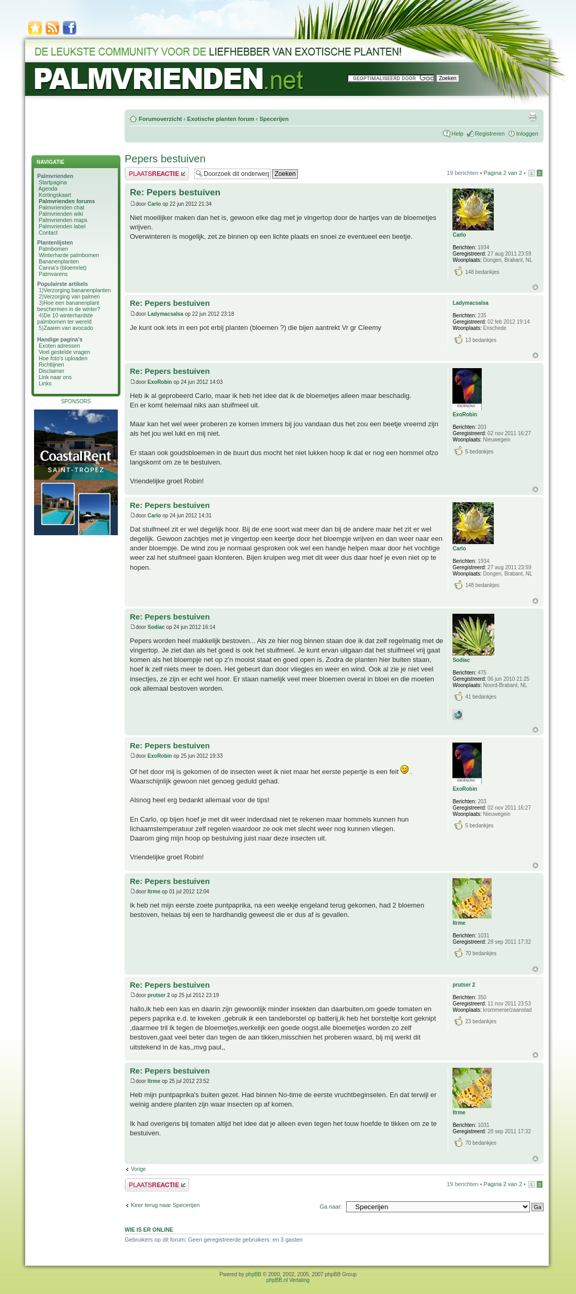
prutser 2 (159, 995)
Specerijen (274, 119)
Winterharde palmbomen (69, 255)
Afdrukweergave (532, 116)
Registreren (490, 133)
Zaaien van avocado (68, 328)
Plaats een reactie (157, 173)
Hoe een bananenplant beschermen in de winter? (68, 306)
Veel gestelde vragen (64, 352)
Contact (48, 232)
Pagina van (503, 173)
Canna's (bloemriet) (62, 267)
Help (457, 133)
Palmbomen (53, 249)
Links (45, 383)
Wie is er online (149, 1229)
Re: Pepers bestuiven (175, 192)
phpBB (253, 1274)
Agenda (47, 188)
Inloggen (527, 133)
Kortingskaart (55, 195)
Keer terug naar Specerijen (165, 1205)
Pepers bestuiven (165, 158)
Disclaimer (51, 371)
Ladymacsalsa (165, 314)
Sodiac (156, 627)
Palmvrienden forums (67, 201)
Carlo (154, 204)
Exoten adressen (59, 345)
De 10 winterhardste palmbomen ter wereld (65, 318)
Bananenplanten (59, 261)
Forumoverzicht (160, 119)
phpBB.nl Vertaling (288, 1280)
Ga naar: (330, 1206)
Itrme (154, 891)
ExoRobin (160, 382)
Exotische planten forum (220, 119)
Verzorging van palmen (71, 296)
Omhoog (535, 287)
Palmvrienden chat (61, 207)
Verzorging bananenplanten (76, 290)
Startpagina (53, 182)
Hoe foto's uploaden (63, 358)
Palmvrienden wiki (61, 214)
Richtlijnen (51, 364)
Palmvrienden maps (63, 220)
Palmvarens (53, 274)
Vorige (138, 1169)
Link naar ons (55, 377)
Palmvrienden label (62, 226)
